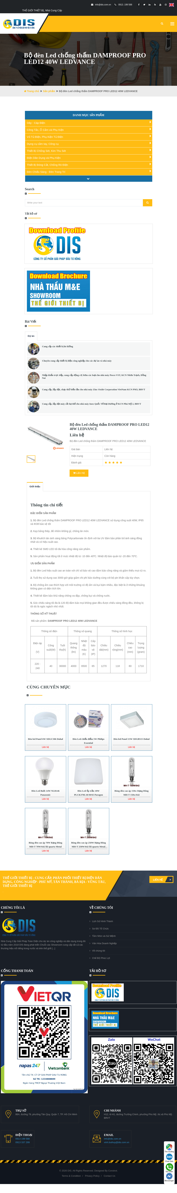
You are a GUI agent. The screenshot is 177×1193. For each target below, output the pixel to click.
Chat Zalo (169, 1158)
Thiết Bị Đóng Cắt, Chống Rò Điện (47, 164)
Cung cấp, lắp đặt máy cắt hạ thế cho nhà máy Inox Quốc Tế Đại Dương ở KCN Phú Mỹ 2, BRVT (91, 403)
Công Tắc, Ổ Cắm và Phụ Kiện (45, 129)
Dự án (31, 336)
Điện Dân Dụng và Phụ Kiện (44, 157)
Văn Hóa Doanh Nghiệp (104, 943)
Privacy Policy (92, 1176)
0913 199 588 (22, 1138)
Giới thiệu (35, 486)
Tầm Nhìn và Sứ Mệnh (104, 936)
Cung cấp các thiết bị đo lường (57, 346)
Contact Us (109, 1176)
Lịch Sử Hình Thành (102, 921)
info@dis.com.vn (112, 1138)
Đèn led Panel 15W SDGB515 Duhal (132, 739)
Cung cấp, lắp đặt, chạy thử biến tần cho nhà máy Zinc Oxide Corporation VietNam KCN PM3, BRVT (93, 389)
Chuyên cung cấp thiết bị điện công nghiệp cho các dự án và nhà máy (77, 360)
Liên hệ (163, 879)
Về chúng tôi (98, 950)
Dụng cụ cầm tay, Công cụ (43, 143)
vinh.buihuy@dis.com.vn (116, 1142)
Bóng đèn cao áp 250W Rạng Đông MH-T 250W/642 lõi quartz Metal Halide (88, 846)
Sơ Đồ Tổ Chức (100, 928)
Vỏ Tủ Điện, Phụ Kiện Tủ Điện (45, 136)
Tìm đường (169, 1148)
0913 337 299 (22, 1142)
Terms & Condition (71, 1176)
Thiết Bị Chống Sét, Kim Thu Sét (46, 150)
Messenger (169, 1177)
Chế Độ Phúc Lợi (101, 958)
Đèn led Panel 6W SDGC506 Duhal (45, 739)
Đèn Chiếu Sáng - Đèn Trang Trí (46, 171)
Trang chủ (31, 91)
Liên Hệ (79, 473)
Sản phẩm (49, 91)
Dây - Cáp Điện (36, 122)
